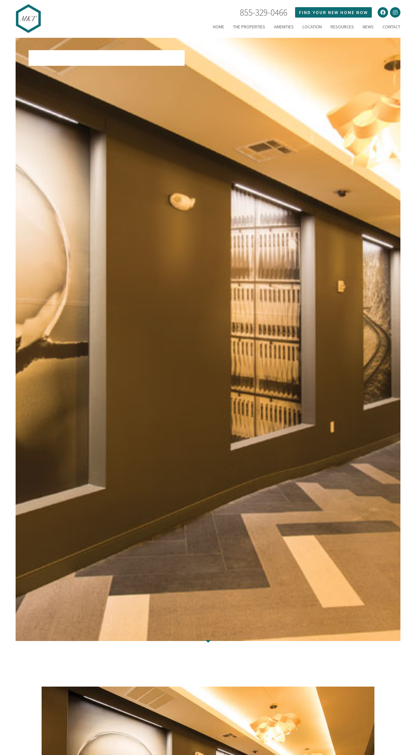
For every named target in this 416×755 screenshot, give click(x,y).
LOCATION (312, 27)
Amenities (284, 27)
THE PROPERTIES (249, 27)
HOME (218, 27)
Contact (391, 27)
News (368, 27)
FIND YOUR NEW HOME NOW (333, 12)
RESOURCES (342, 27)
